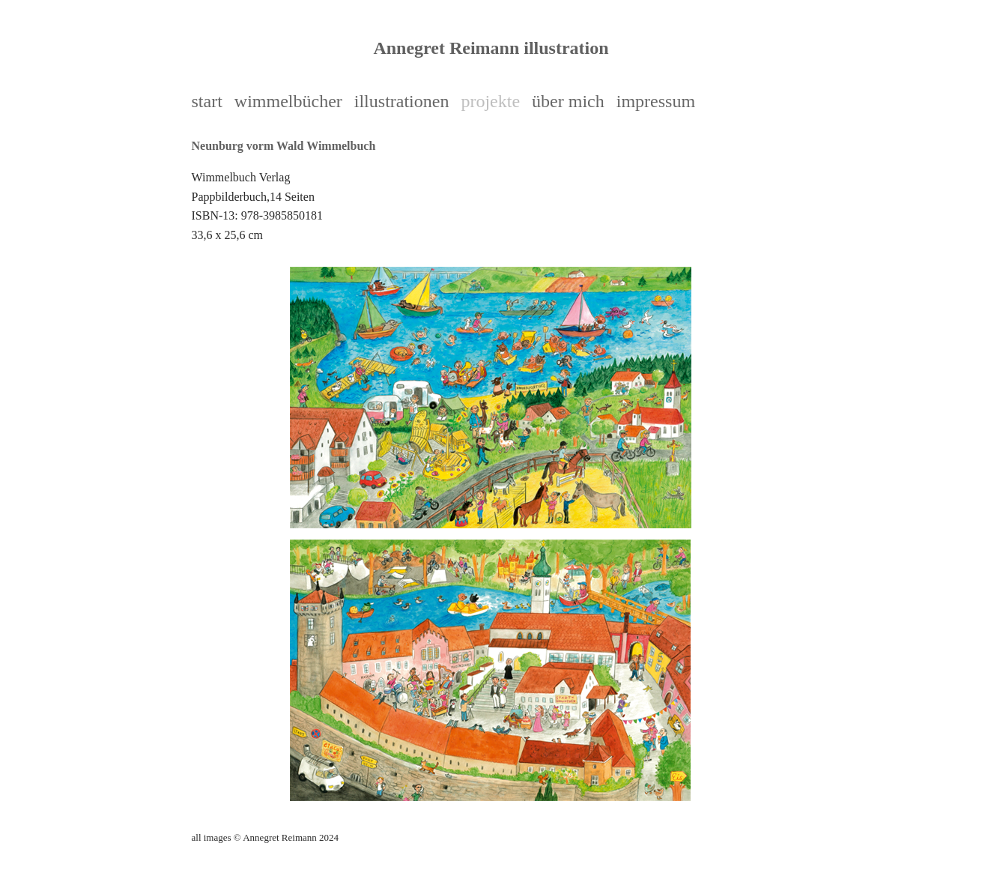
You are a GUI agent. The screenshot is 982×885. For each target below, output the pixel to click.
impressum (655, 101)
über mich (568, 101)
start (207, 101)
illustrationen (401, 101)
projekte (490, 101)
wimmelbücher (288, 101)
